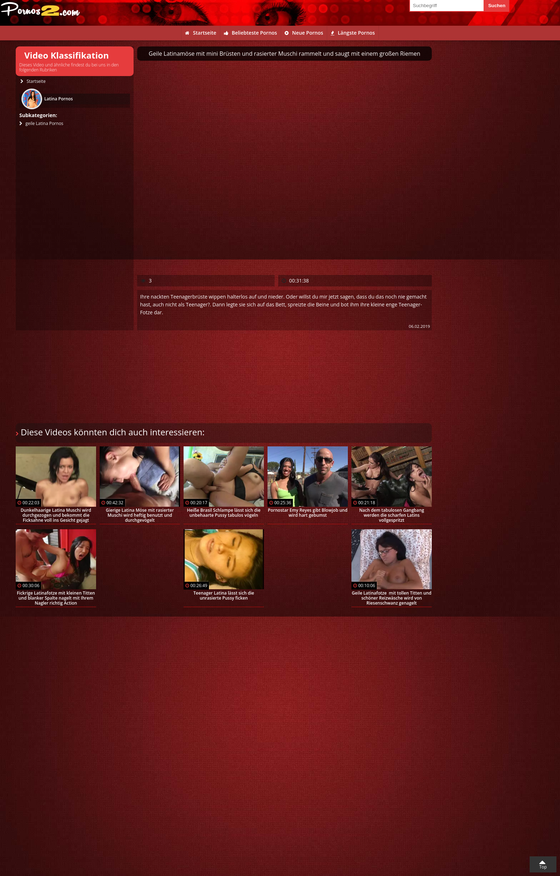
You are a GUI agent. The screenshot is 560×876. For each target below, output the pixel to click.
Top (543, 867)
